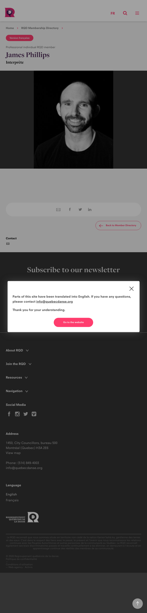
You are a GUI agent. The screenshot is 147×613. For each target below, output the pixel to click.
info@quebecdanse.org (54, 301)
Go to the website (73, 322)
